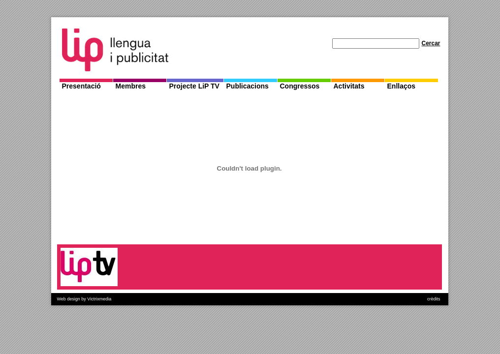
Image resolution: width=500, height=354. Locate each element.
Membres (131, 86)
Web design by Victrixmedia (84, 298)
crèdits (433, 298)
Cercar (430, 43)
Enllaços (401, 86)
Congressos (300, 86)
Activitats (349, 86)
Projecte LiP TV (194, 86)
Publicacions (247, 86)
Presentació (81, 86)
